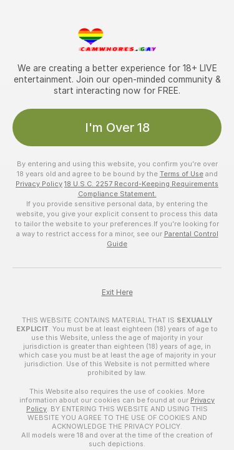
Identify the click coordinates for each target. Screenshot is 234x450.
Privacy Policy (39, 183)
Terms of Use (181, 173)
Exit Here (117, 292)
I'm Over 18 (117, 127)
